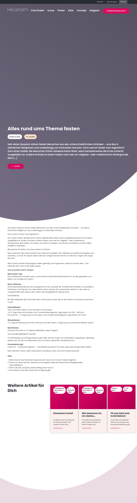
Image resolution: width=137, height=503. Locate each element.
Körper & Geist (14, 137)
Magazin (95, 10)
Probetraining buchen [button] (116, 11)
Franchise (101, 2)
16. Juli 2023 (30, 137)
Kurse (51, 10)
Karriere (123, 1)
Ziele (71, 10)
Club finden (37, 10)
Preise (61, 10)
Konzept (81, 10)
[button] (16, 166)
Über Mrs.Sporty (112, 2)
